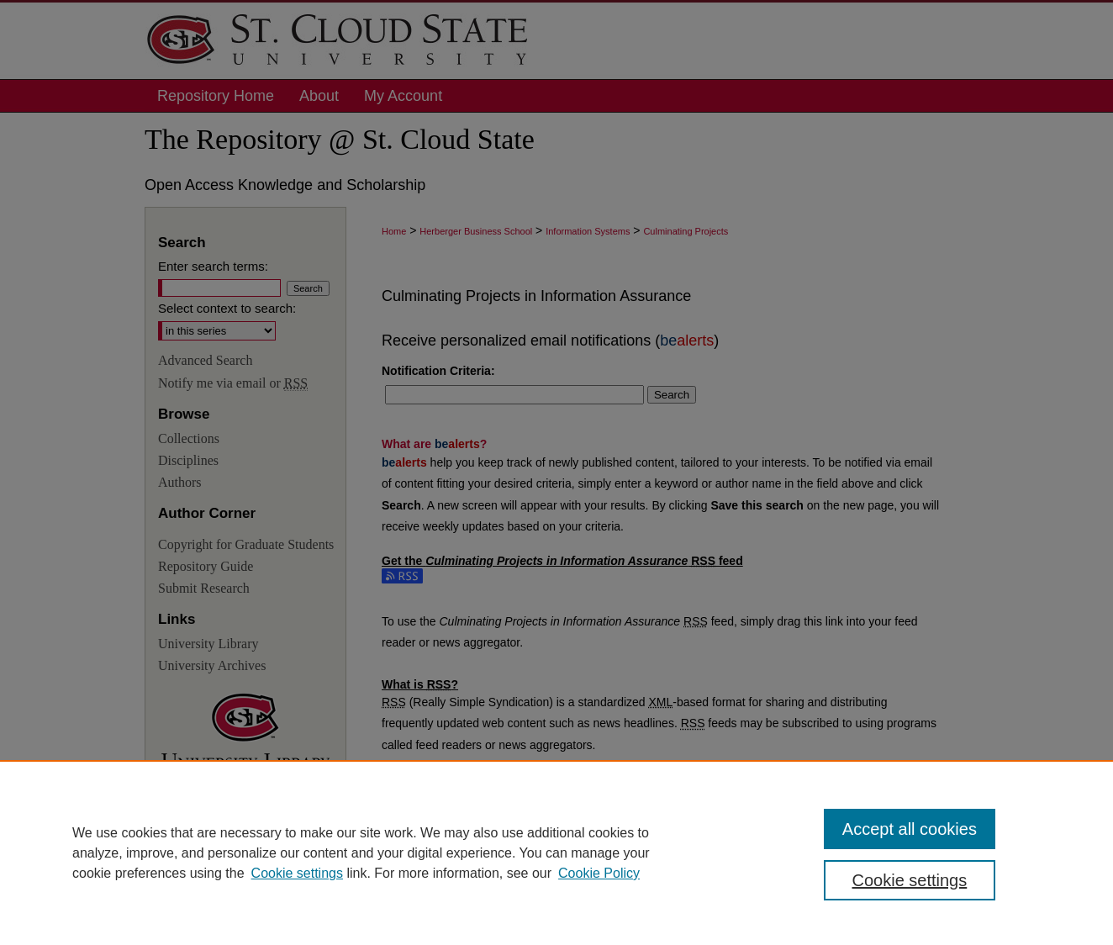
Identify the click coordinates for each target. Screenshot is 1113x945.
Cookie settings (297, 873)
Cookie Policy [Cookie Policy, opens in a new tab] (599, 873)
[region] (556, 852)
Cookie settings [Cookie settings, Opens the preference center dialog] (910, 880)
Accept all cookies (909, 829)
